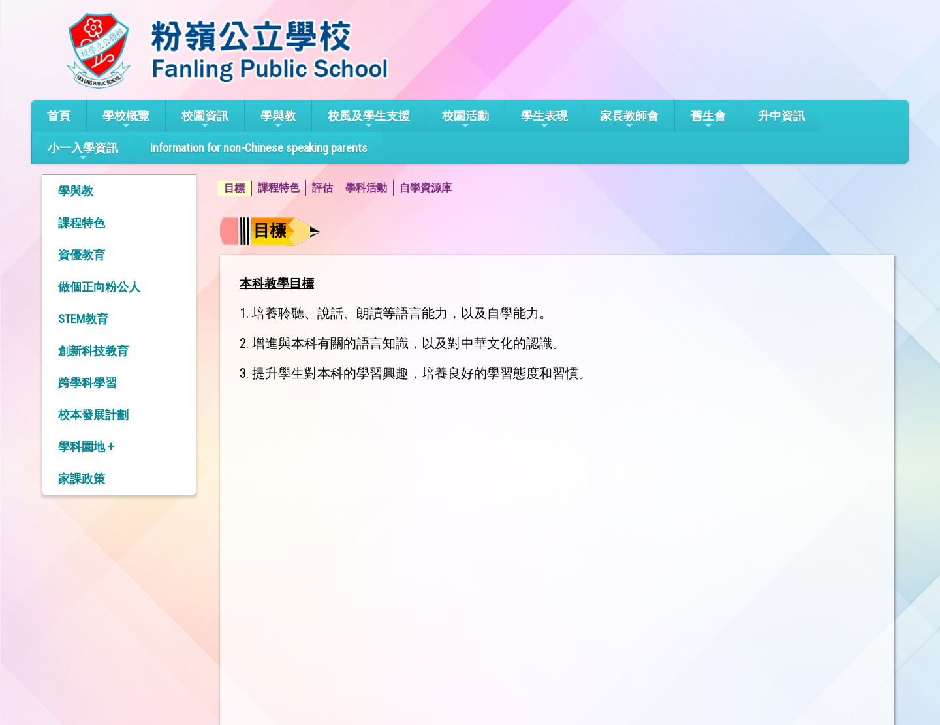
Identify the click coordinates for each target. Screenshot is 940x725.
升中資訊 (781, 116)
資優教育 (81, 255)
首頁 (58, 116)
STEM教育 (83, 319)
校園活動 (465, 120)
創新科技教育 (93, 351)
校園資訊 (204, 120)
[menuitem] (234, 188)
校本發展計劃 (93, 415)
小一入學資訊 (83, 151)
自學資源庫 (426, 187)
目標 (234, 188)
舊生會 (708, 120)
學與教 (278, 120)
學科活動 (366, 187)
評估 (322, 187)
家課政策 (81, 479)
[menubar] (337, 188)
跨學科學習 (87, 383)
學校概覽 (125, 120)
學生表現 (544, 120)
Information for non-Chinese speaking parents (259, 148)
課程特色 (81, 223)
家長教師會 (629, 120)
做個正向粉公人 (99, 287)
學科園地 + (86, 447)
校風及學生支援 (369, 120)
